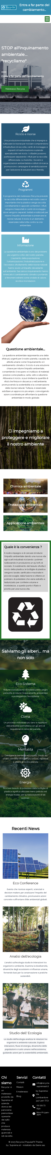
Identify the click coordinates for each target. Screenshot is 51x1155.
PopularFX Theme (33, 1142)
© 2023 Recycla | (17, 1142)
